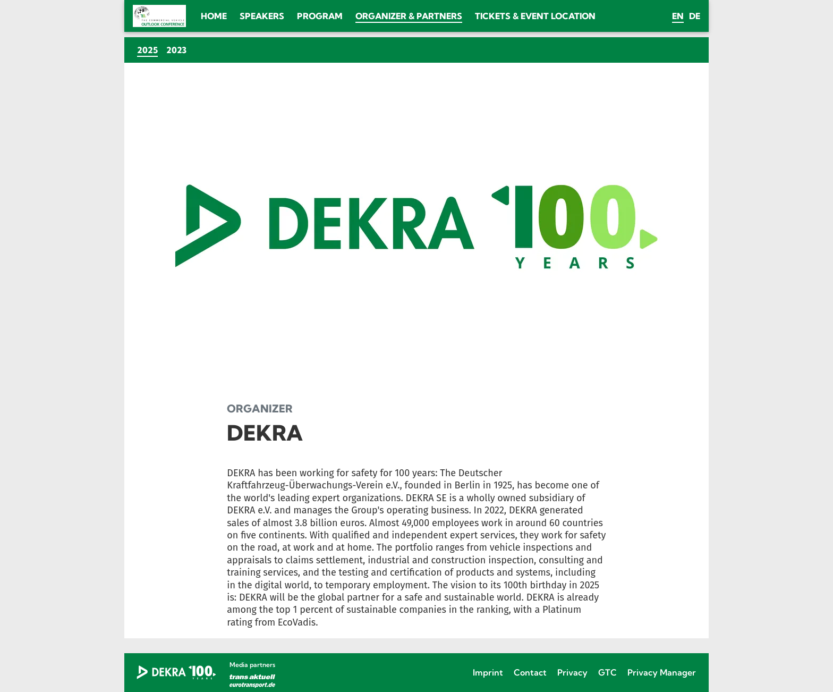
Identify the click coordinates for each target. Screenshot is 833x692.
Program (320, 16)
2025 (149, 49)
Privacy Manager (661, 672)
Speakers (262, 16)
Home (214, 16)
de (694, 16)
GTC (607, 672)
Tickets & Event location (535, 16)
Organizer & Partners (408, 16)
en (678, 16)
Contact (530, 672)
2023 (176, 50)
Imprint (488, 672)
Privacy (572, 672)
